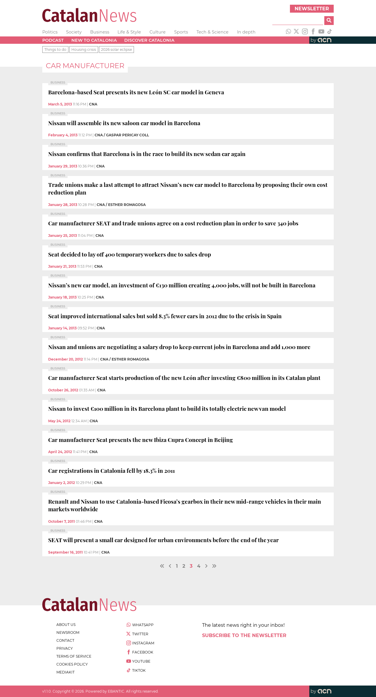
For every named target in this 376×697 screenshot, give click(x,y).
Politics (50, 32)
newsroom (67, 632)
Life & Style (129, 32)
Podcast (53, 40)
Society (74, 32)
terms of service (73, 656)
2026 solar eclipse (116, 49)
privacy (64, 648)
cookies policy (72, 664)
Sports (181, 32)
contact (65, 640)
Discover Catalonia (149, 40)
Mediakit (65, 672)
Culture (158, 32)
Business (99, 32)
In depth (246, 32)
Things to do (55, 49)
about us (65, 624)
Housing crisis (83, 49)
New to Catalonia (94, 40)
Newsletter (312, 8)
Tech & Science (213, 32)
